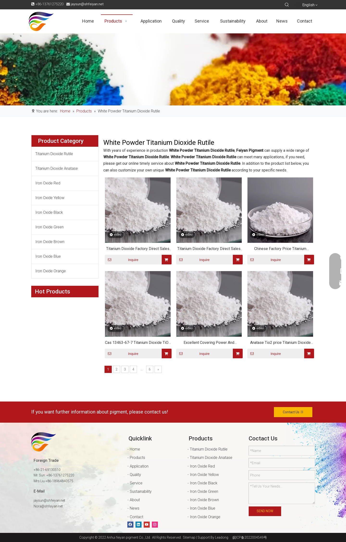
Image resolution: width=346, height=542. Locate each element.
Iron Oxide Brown (49, 241)
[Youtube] (147, 524)
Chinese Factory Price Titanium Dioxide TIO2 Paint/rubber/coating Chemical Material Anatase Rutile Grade (280, 249)
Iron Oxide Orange (50, 271)
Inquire (121, 259)
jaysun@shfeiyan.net (87, 4)
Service (136, 483)
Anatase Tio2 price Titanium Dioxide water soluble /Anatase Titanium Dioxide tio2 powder (280, 343)
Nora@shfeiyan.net (48, 506)
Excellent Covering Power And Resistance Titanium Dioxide (209, 343)
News (134, 508)
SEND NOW (265, 511)
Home (135, 449)
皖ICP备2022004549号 (250, 537)
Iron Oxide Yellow (49, 197)
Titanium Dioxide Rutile (54, 154)
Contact (136, 517)
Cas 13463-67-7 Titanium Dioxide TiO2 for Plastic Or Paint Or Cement (138, 343)
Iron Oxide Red (47, 183)
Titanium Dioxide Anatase (56, 168)
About (135, 500)
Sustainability (141, 491)
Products (137, 457)
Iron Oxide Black (49, 212)
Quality (135, 474)
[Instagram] (155, 524)
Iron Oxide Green (49, 227)
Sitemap (188, 537)
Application (139, 466)
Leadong (221, 537)
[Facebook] (130, 524)
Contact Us (293, 412)
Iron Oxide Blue (48, 256)
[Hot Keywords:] (286, 4)
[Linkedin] (139, 524)
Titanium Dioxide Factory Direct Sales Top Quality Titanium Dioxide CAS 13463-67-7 (137, 249)
